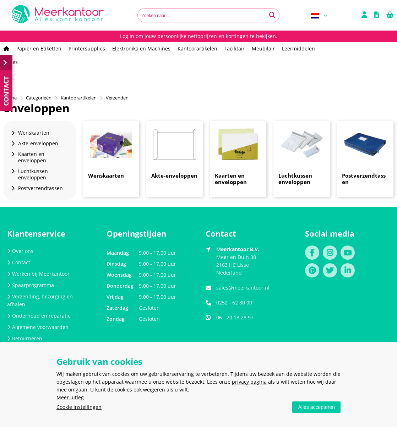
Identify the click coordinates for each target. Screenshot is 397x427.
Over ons (20, 251)
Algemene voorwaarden (38, 327)
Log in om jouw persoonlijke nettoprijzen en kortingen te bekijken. (198, 36)
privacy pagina (249, 381)
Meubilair (263, 48)
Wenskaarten (106, 175)
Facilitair (234, 48)
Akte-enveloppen (174, 175)
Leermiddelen (298, 48)
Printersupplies (87, 48)
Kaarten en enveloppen (231, 178)
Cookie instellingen (79, 407)
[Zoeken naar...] (272, 15)
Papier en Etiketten (38, 48)
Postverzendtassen (364, 178)
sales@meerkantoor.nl (243, 287)
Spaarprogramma (30, 285)
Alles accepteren (316, 407)
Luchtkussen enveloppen (295, 178)
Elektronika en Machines (141, 48)
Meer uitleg (70, 397)
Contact (18, 262)
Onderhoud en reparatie (39, 315)
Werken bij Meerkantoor (38, 273)
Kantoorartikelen (197, 48)
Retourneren (24, 338)
